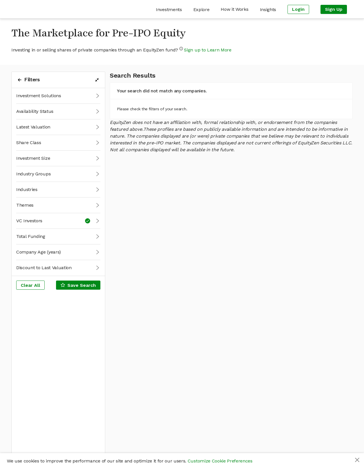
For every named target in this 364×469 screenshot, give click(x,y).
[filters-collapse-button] (97, 79)
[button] (58, 96)
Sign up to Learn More (207, 50)
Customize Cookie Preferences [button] (220, 461)
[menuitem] (168, 9)
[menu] (209, 9)
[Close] (357, 459)
